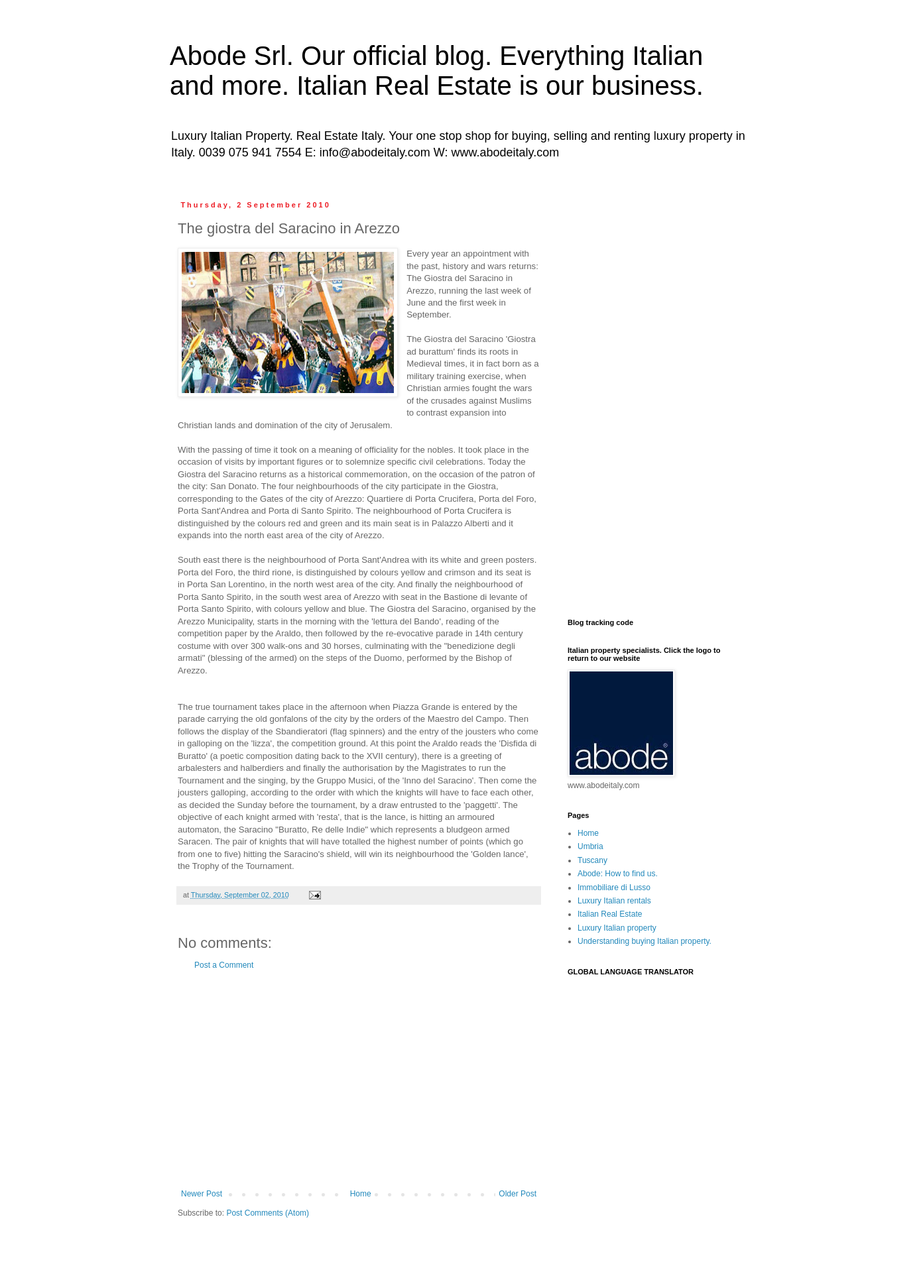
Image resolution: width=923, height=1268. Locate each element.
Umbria (590, 846)
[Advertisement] (359, 1080)
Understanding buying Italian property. (644, 941)
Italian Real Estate (610, 914)
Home (360, 1193)
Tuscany (592, 860)
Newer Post (201, 1193)
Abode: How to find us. (618, 873)
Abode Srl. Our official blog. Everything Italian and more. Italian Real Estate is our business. (437, 70)
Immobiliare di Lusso (614, 887)
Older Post (517, 1193)
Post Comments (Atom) (267, 1213)
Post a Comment (223, 965)
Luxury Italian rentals (614, 900)
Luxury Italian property (617, 928)
